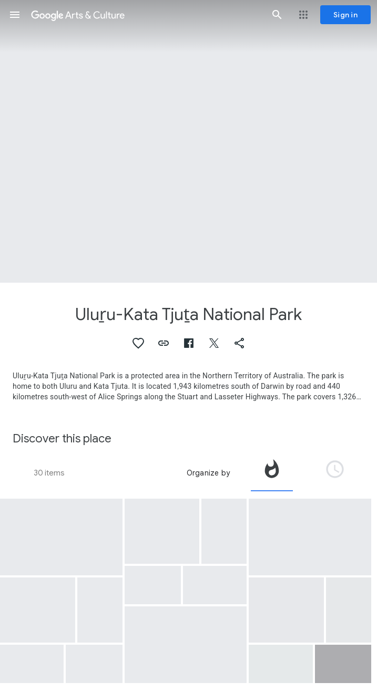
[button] (14, 14)
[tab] (272, 473)
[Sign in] (345, 14)
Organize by (208, 473)
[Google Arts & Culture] (145, 14)
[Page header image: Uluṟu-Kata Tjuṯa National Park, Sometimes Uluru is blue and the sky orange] (188, 141)
